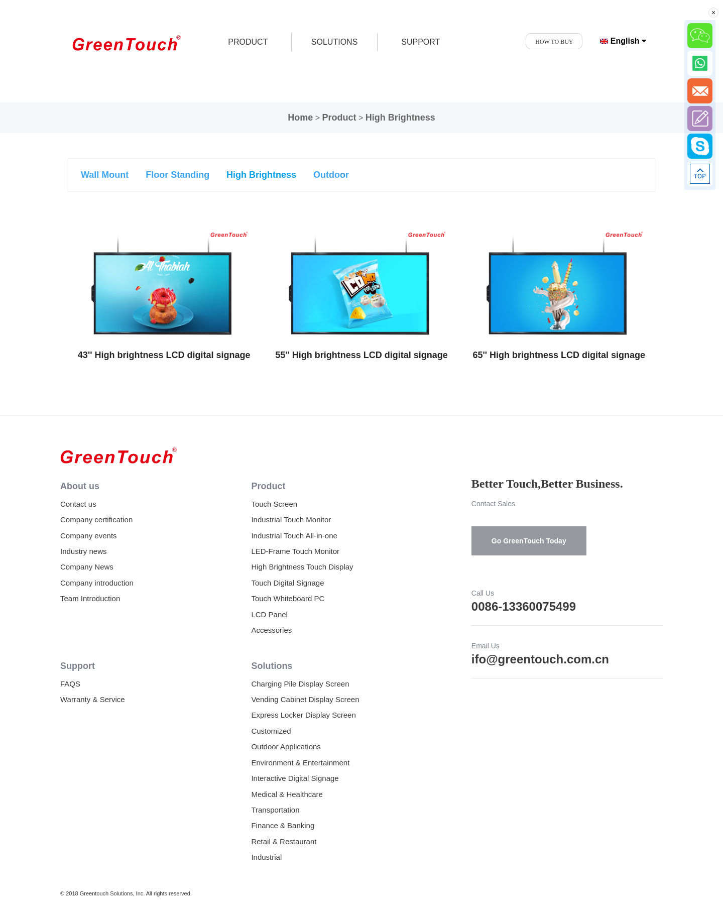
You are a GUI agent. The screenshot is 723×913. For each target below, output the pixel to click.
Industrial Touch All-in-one (294, 535)
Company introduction (97, 583)
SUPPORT (420, 42)
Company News (86, 566)
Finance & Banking (282, 825)
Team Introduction (90, 598)
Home (300, 117)
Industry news (83, 551)
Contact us (78, 504)
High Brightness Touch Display (302, 566)
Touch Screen (274, 504)
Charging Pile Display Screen (300, 683)
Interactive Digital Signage (294, 778)
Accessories (271, 630)
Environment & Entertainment (300, 762)
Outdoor (331, 175)
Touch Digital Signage (287, 583)
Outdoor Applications (285, 746)
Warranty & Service (92, 699)
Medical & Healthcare (287, 794)
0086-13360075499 (523, 606)
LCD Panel (269, 614)
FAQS (70, 683)
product (248, 42)
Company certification (96, 519)
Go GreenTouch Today (529, 541)
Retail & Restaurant (283, 841)
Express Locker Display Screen (303, 715)
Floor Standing (177, 175)
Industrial (266, 857)
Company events (88, 535)
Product (339, 117)
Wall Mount (105, 175)
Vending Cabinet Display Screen (305, 699)
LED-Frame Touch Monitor (295, 551)
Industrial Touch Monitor (291, 519)
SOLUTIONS (334, 42)
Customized (271, 731)
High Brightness (400, 117)
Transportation (275, 810)
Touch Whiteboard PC (287, 598)
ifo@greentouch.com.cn (540, 659)
